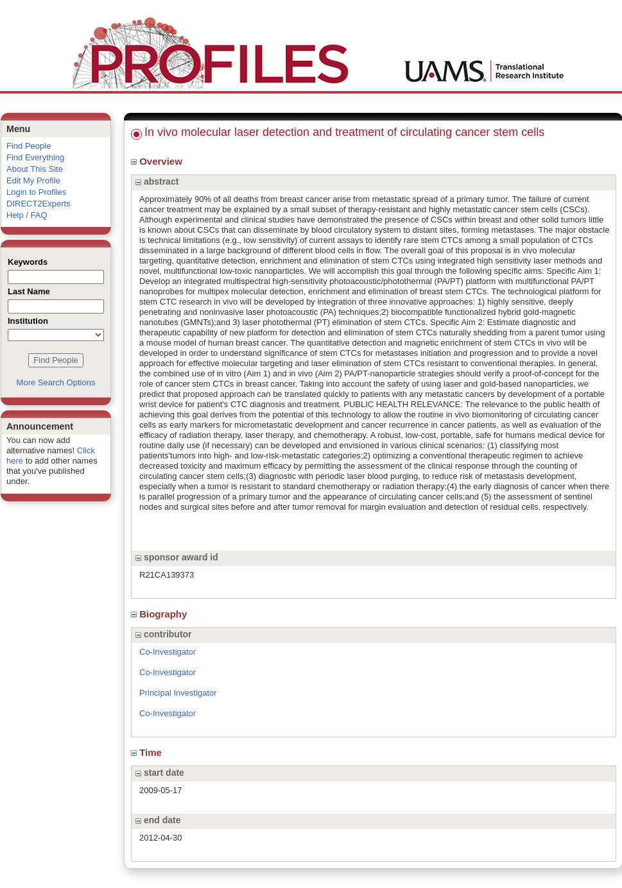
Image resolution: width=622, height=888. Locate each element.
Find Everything (35, 157)
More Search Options (56, 382)
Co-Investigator (167, 652)
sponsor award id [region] (176, 557)
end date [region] (157, 820)
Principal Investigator (178, 693)
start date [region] (159, 772)
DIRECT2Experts (38, 203)
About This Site (34, 169)
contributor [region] (163, 634)
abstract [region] (156, 181)
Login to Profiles (36, 192)
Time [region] (147, 752)
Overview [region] (158, 161)
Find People (28, 146)
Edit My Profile (33, 180)
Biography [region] (160, 613)
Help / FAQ (27, 215)
